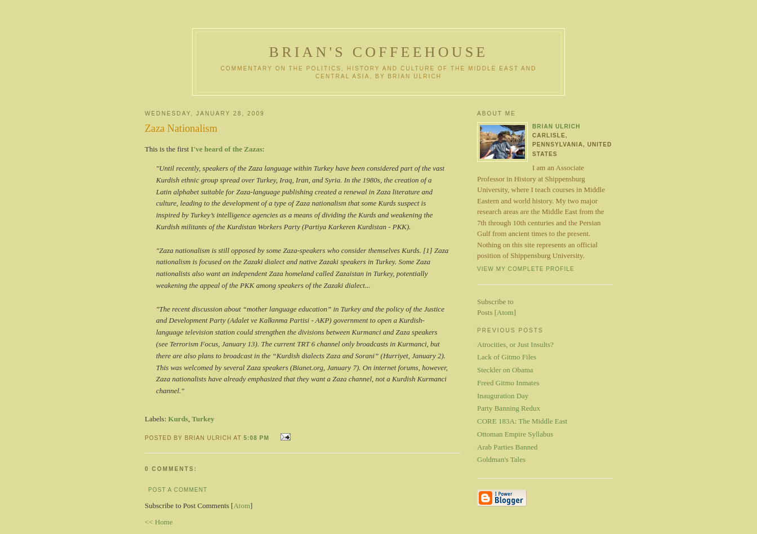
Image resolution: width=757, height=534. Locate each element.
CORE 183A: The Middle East (522, 421)
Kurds (178, 419)
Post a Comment (177, 490)
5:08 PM (257, 438)
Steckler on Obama (505, 370)
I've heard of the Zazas (226, 149)
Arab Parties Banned (507, 447)
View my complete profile (526, 269)
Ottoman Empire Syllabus (515, 434)
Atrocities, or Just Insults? (515, 344)
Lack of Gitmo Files (506, 357)
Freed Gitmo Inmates (508, 383)
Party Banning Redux (508, 408)
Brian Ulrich (556, 126)
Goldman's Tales (501, 459)
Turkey (203, 419)
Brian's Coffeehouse (378, 52)
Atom (241, 505)
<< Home (159, 522)
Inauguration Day (502, 395)
